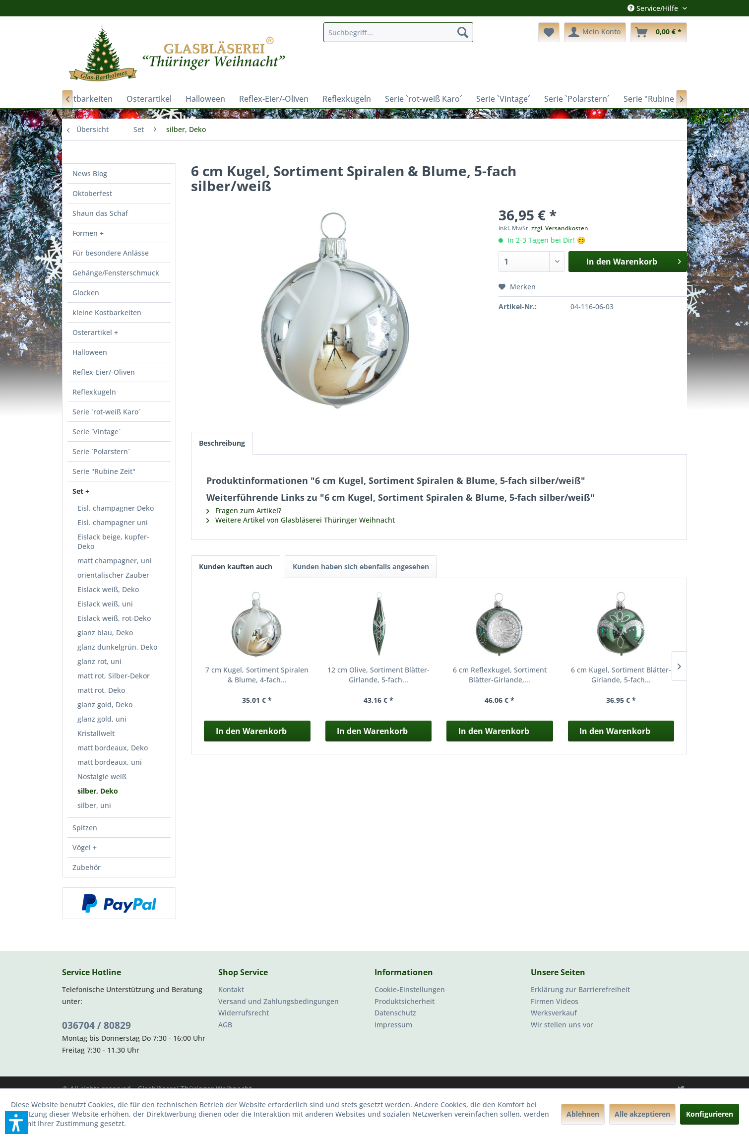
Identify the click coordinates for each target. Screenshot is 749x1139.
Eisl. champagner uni (112, 522)
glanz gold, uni (101, 719)
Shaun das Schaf (100, 213)
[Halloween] (205, 98)
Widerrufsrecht (243, 1012)
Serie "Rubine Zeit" (103, 471)
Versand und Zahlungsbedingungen (278, 1001)
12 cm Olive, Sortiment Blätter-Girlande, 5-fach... (378, 674)
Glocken (85, 292)
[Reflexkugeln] (346, 98)
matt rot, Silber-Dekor (113, 675)
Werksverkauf (554, 1012)
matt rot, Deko (101, 690)
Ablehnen (582, 1114)
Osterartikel (93, 332)
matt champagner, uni (114, 560)
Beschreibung (222, 443)
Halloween (89, 352)
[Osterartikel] (149, 98)
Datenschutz (395, 1012)
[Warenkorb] (658, 32)
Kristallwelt (96, 733)
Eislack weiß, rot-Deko (114, 618)
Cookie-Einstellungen (409, 989)
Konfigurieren (709, 1114)
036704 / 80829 (96, 1025)
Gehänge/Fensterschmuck (115, 272)
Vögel (82, 847)
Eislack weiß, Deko (108, 589)
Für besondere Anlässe (110, 253)
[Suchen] (462, 32)
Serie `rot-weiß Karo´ (106, 411)
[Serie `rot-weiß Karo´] (423, 98)
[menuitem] (398, 32)
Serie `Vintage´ (96, 431)
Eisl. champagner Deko (115, 508)
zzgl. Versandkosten (559, 228)
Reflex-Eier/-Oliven (103, 372)
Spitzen (84, 827)
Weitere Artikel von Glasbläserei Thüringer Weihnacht (300, 520)
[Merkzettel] (549, 32)
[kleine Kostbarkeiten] (74, 98)
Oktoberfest (92, 193)
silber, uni (94, 805)
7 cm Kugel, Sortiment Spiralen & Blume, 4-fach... (257, 674)
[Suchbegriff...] (398, 32)
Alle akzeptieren (642, 1114)
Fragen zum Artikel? (243, 510)
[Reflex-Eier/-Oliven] (273, 98)
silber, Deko (97, 791)
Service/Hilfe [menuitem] (653, 8)
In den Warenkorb (251, 731)
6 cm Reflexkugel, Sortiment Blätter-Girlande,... (500, 674)
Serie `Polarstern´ (101, 451)
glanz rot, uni (99, 661)
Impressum (393, 1024)
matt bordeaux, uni (109, 762)
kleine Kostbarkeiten (106, 312)
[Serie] (658, 98)
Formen (86, 233)
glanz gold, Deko (104, 704)
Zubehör (86, 867)
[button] (16, 1122)
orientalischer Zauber (113, 575)
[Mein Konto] (595, 32)
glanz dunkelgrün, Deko (117, 647)
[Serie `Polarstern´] (577, 98)
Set (78, 491)
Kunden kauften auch (235, 566)
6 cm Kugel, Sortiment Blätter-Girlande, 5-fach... (621, 674)
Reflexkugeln (94, 392)
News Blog (89, 173)
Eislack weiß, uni (105, 603)
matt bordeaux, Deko (112, 747)
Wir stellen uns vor (562, 1024)
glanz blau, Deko (105, 632)
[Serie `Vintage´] (503, 98)
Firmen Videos (554, 1001)
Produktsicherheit (404, 1001)
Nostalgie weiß (101, 776)
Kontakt (231, 989)
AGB (225, 1024)
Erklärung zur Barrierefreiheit (580, 989)
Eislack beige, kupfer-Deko (113, 541)
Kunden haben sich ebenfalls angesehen (361, 566)
